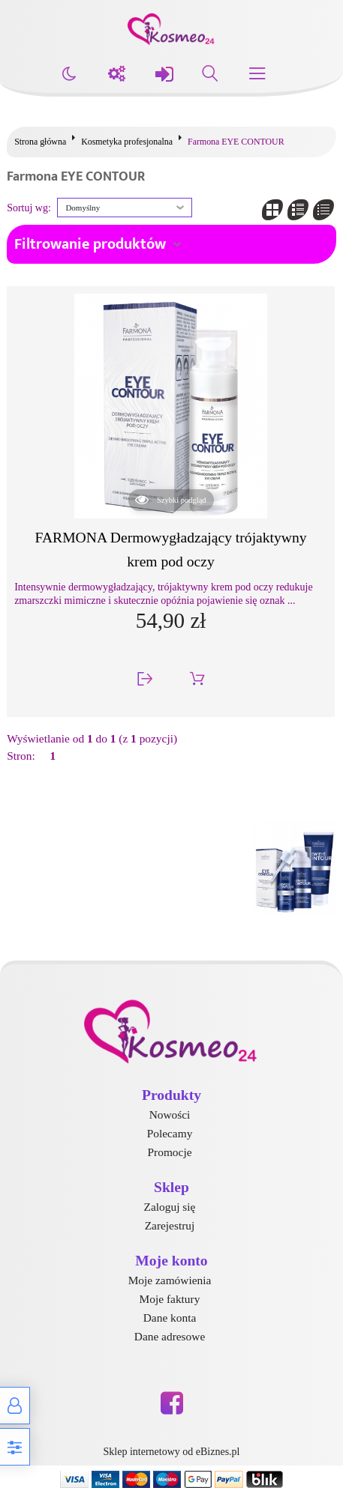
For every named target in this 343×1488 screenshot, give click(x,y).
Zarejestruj (170, 1225)
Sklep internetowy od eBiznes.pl (172, 1451)
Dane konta (170, 1317)
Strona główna (40, 141)
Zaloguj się (170, 1206)
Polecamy (170, 1133)
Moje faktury (170, 1298)
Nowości (170, 1114)
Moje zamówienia (170, 1280)
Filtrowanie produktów (90, 244)
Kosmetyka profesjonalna (127, 141)
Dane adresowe (169, 1336)
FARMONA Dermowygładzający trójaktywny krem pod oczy (171, 549)
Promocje (170, 1152)
